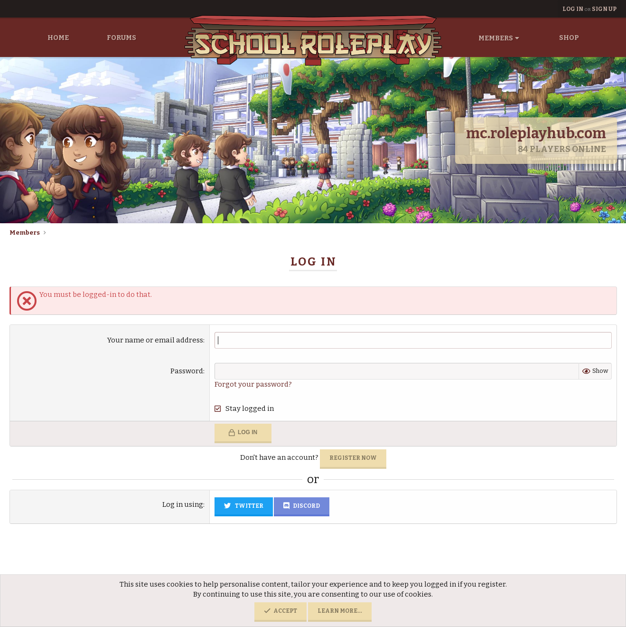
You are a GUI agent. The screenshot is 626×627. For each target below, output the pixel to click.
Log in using (182, 504)
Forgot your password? (253, 384)
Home (58, 38)
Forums (121, 38)
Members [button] (495, 38)
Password (186, 371)
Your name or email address (155, 340)
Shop (569, 38)
